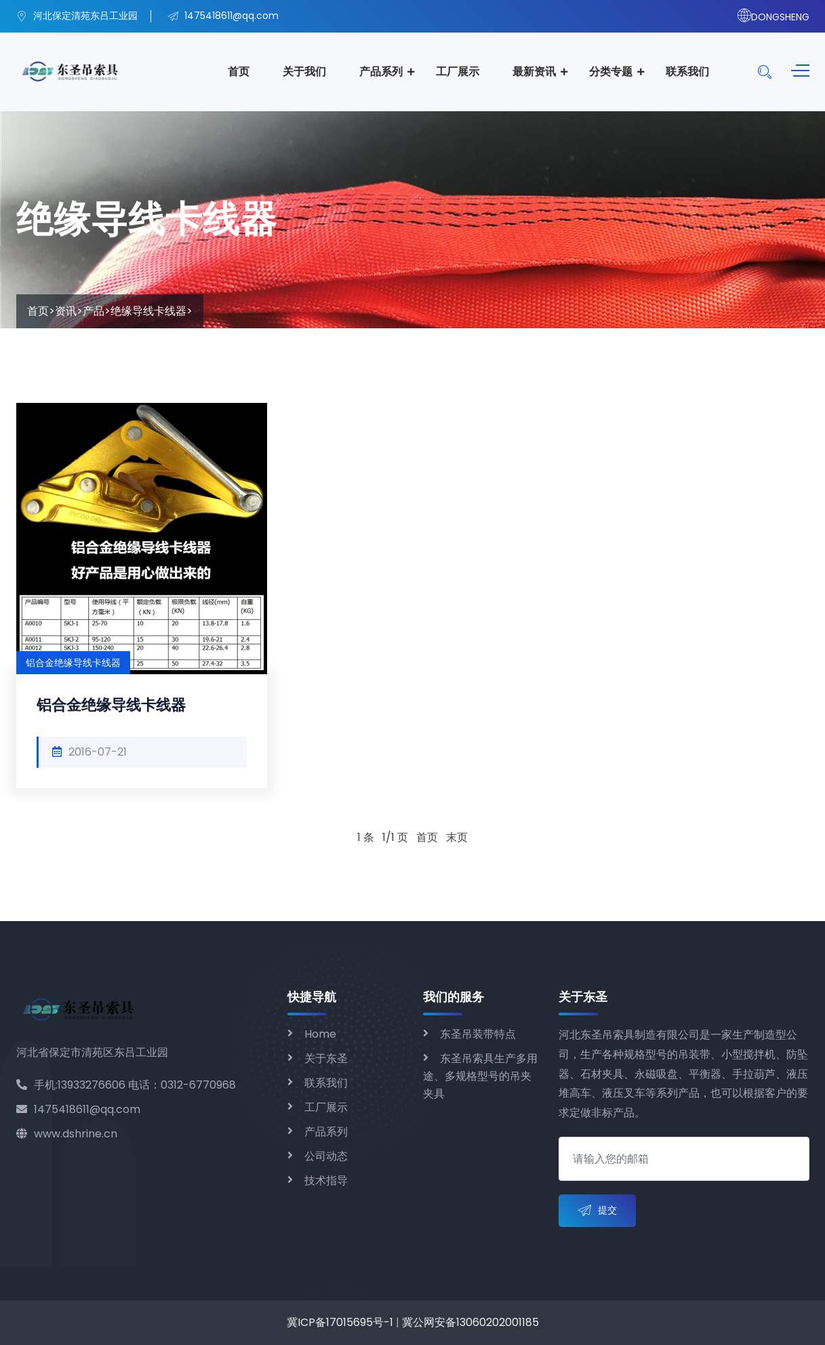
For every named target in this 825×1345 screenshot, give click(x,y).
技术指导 (326, 1180)
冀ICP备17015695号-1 (340, 1322)
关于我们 (304, 71)
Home (320, 1034)
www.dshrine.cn (66, 1134)
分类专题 (610, 71)
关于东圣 (326, 1058)
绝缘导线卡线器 (148, 311)
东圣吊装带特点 (478, 1034)
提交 (597, 1211)
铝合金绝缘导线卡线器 (111, 705)
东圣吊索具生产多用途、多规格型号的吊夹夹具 (480, 1076)
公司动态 (326, 1156)
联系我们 (687, 71)
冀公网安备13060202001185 (470, 1322)
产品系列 (381, 71)
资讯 (66, 311)
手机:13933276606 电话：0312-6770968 (126, 1085)
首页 (238, 71)
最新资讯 (534, 71)
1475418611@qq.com (78, 1109)
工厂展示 (457, 71)
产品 (93, 311)
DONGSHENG (773, 17)
